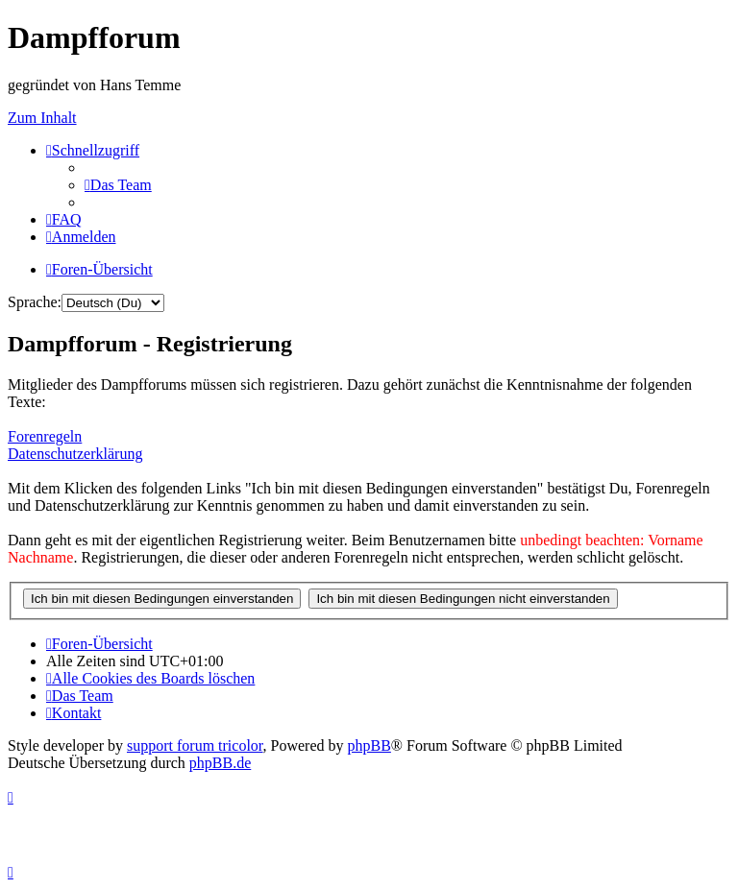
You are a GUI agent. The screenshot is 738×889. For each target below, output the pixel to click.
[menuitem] (118, 185)
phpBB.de (220, 763)
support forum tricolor (195, 745)
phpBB (369, 745)
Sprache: (35, 302)
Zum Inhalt (42, 117)
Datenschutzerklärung (75, 453)
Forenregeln (45, 436)
